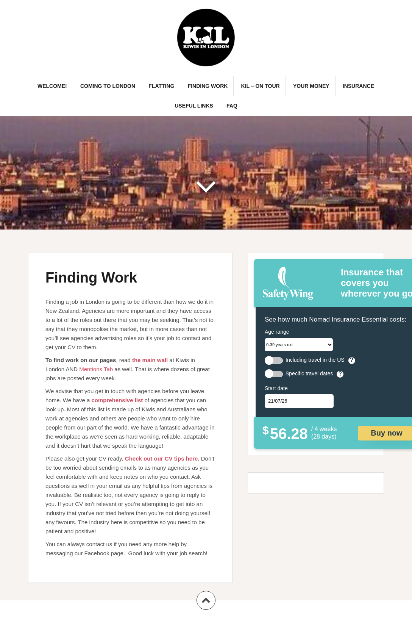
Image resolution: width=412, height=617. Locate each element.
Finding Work (208, 86)
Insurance (358, 86)
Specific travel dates (309, 373)
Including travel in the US (315, 360)
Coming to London (107, 86)
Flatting (161, 86)
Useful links (194, 106)
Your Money (311, 86)
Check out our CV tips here (161, 458)
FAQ (231, 106)
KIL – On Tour (260, 86)
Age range (277, 332)
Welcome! (52, 86)
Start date (276, 388)
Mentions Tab (96, 369)
